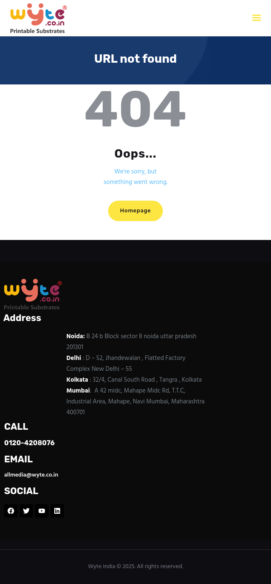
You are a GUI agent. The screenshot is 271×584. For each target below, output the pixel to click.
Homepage (135, 211)
